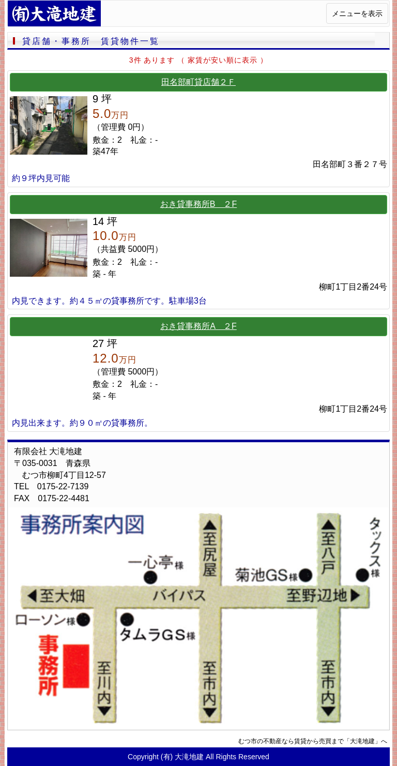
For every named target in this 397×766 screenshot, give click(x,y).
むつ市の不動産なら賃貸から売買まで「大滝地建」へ (312, 741)
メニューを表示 (357, 13)
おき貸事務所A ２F (198, 326)
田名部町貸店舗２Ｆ (198, 82)
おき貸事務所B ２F (198, 204)
